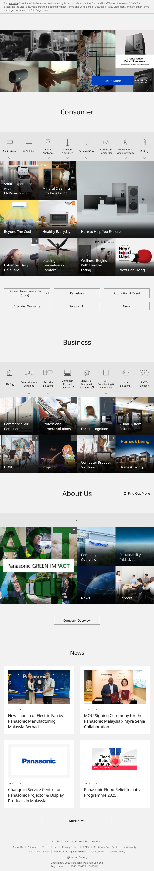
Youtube (83, 841)
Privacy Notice (70, 847)
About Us (18, 847)
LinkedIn (95, 841)
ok (46, 10)
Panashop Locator (39, 851)
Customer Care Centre (106, 847)
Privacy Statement (115, 6)
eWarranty (130, 847)
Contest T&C (98, 851)
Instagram (71, 841)
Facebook (57, 841)
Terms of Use (49, 847)
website (13, 3)
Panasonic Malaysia (14, 27)
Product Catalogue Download (70, 851)
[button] (9, 146)
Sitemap (32, 847)
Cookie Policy (117, 851)
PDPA (86, 847)
